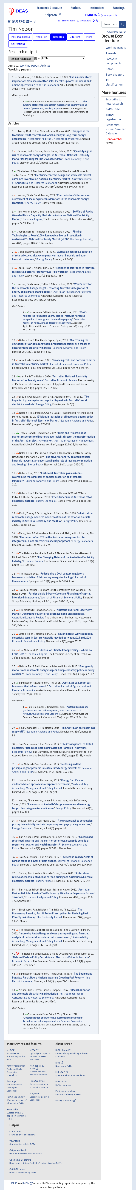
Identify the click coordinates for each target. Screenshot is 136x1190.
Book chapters (115, 74)
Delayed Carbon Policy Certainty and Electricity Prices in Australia (51, 957)
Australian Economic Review (61, 380)
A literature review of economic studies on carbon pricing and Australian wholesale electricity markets (52, 877)
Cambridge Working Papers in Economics (35, 85)
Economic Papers (32, 219)
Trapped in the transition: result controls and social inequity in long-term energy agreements (50, 135)
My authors (84, 20)
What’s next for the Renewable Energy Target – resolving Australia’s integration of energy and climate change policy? (52, 288)
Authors (76, 7)
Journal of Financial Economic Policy (70, 364)
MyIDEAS (101, 14)
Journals (111, 53)
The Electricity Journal (49, 917)
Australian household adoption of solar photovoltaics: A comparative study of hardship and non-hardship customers (52, 255)
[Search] (122, 24)
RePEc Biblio (114, 109)
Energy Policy (33, 203)
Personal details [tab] (20, 36)
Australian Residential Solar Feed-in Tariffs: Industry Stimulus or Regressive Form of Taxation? (53, 893)
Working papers (116, 47)
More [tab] (89, 36)
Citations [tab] (75, 36)
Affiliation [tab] (41, 36)
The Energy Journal (80, 239)
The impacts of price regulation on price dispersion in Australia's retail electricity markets (50, 400)
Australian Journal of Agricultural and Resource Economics (52, 1021)
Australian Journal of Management (74, 440)
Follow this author (68, 21)
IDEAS (14, 1183)
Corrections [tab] (18, 44)
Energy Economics (46, 500)
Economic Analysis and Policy (69, 347)
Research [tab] (58, 36)
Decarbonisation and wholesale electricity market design (53, 1017)
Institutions (96, 7)
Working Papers (53, 108)
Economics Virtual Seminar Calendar (116, 129)
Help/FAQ (52, 14)
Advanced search (116, 31)
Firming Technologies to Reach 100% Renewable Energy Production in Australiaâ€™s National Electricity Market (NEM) (47, 235)
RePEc (27, 1183)
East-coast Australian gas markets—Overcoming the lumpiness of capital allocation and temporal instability (47, 477)
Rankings (118, 7)
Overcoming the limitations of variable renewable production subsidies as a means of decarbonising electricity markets (51, 344)
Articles (45, 65)
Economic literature (49, 7)
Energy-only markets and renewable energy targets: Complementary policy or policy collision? (53, 670)
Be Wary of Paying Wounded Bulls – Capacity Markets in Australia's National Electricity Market (52, 215)
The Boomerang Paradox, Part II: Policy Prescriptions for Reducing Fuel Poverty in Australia (50, 913)
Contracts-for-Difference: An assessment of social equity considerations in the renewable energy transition (51, 199)
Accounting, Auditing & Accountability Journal (53, 138)
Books (110, 68)
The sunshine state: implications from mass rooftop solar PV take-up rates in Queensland (55, 105)
